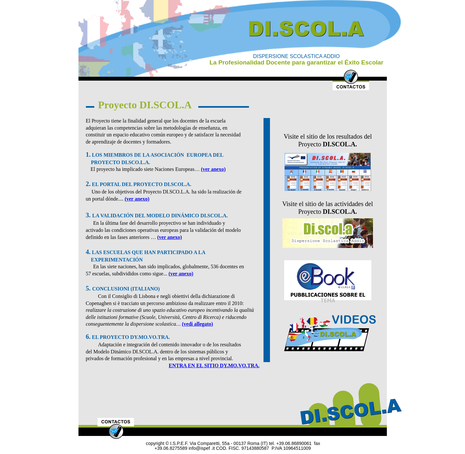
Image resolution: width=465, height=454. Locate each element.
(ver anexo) (213, 169)
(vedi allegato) (197, 324)
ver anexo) (137, 199)
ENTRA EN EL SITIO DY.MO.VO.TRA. (214, 365)
